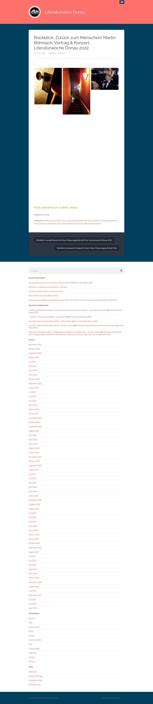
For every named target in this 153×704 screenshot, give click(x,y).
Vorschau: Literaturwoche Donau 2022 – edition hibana (50, 321)
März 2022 (33, 375)
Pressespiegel (34, 648)
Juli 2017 (32, 556)
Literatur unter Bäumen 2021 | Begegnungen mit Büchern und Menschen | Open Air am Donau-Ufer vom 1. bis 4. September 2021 (75, 333)
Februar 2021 (34, 409)
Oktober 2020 (34, 422)
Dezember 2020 (35, 418)
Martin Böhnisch (69, 223)
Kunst (31, 631)
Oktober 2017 (34, 543)
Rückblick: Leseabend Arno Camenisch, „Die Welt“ (48, 287)
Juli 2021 (32, 392)
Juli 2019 (32, 474)
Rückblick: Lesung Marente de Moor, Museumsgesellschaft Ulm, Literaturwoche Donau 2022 (74, 240)
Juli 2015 (32, 599)
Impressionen (34, 627)
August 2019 (34, 470)
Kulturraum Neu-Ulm (82, 220)
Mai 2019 (32, 483)
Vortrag (32, 661)
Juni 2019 (33, 478)
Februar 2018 (34, 534)
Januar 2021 (34, 413)
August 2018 (34, 509)
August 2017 (34, 552)
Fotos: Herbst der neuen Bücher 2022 (43, 296)
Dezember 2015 (35, 595)
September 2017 (35, 547)
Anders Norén (115, 698)
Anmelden (33, 671)
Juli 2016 (32, 591)
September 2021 (35, 383)
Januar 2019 (34, 496)
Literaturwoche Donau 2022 (50, 223)
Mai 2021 (32, 400)
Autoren (32, 618)
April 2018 (33, 526)
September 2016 (35, 582)
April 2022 (33, 370)
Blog (30, 622)
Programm (33, 653)
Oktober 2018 (34, 504)
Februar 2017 (34, 578)
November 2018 (35, 500)
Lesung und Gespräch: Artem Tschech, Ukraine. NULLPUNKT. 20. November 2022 (61, 283)
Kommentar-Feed (35, 680)
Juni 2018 (33, 517)
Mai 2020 (32, 435)
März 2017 (33, 573)
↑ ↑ (123, 698)
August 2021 (34, 387)
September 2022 (35, 353)
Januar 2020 (34, 452)
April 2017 (33, 569)
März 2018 (33, 530)
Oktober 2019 (34, 461)
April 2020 (33, 439)
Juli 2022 (32, 362)
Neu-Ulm (79, 223)
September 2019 (35, 465)
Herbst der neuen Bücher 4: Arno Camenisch (46, 291)
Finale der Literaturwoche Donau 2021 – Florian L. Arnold (51, 325)
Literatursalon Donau (65, 12)
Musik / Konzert (35, 640)
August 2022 (34, 357)
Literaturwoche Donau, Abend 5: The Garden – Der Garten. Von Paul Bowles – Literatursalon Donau (67, 310)
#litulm (48, 220)
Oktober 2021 (34, 379)
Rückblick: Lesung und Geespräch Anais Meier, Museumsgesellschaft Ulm (87, 248)
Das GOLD (56, 220)
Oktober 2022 (34, 349)
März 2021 (33, 405)
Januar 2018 (34, 539)
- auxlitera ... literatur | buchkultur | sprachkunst (47, 317)
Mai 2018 (32, 522)
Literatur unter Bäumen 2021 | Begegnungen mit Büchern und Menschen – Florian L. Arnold (64, 332)
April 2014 (33, 608)
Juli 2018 (32, 513)
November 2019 (35, 457)
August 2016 (34, 586)
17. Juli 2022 (39, 53)
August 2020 (34, 431)
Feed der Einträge (36, 676)
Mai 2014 (32, 604)
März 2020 (33, 444)
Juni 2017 (33, 560)
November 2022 (35, 344)
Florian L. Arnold (56, 53)
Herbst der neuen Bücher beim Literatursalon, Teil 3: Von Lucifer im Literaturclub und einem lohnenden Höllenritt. (73, 300)
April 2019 (33, 487)
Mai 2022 (32, 366)
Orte (31, 644)
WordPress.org (35, 684)
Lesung (46, 215)
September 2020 (35, 426)
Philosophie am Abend (92, 223)
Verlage (32, 657)
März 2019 (33, 491)
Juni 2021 (33, 396)
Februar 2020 (34, 448)
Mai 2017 (32, 565)
